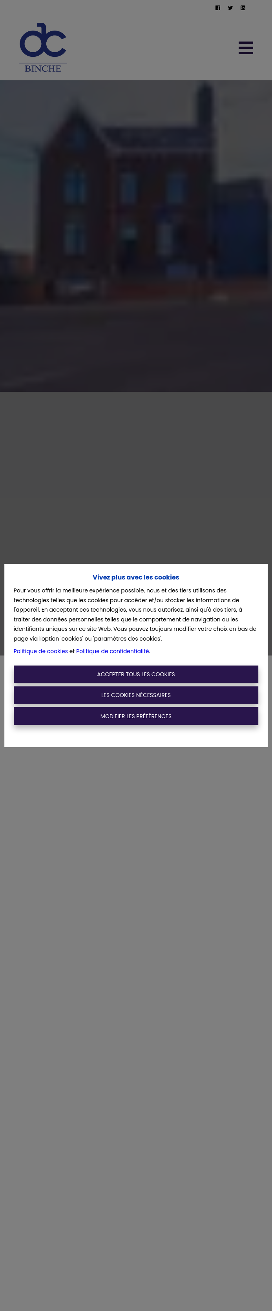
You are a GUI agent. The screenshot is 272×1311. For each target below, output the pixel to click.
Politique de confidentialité (112, 651)
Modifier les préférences (136, 716)
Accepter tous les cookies (136, 674)
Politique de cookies (41, 651)
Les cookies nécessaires (136, 695)
